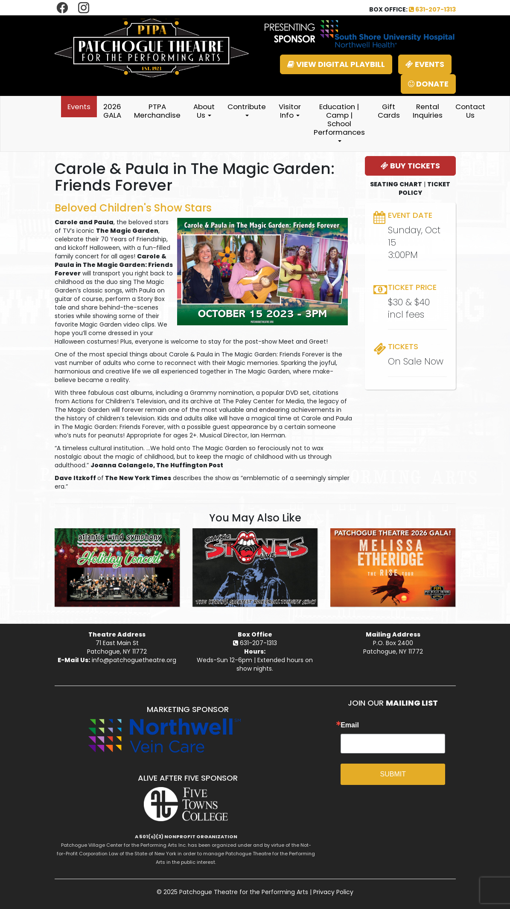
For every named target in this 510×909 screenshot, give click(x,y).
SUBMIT (393, 774)
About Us (204, 110)
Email (350, 725)
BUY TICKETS (410, 165)
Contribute (246, 108)
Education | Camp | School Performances (339, 121)
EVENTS (424, 64)
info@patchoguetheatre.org (134, 660)
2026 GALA (112, 110)
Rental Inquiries (428, 110)
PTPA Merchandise (157, 110)
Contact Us (470, 110)
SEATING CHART (396, 184)
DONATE (428, 83)
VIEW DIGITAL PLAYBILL (336, 64)
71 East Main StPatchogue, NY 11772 (117, 647)
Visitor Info (290, 110)
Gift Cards (389, 110)
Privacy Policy (333, 892)
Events (78, 106)
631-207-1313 (432, 9)
